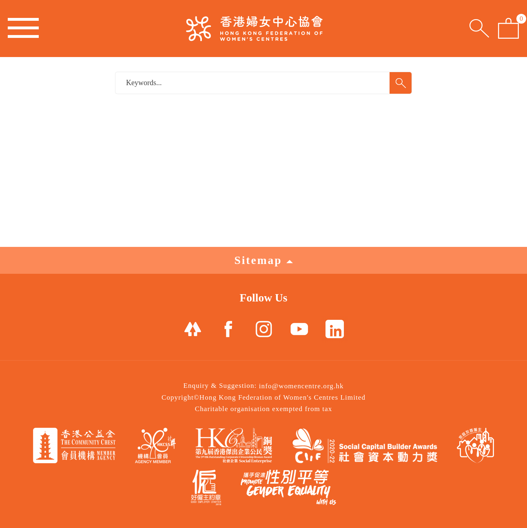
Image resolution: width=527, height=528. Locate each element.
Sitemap (263, 260)
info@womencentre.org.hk (301, 386)
